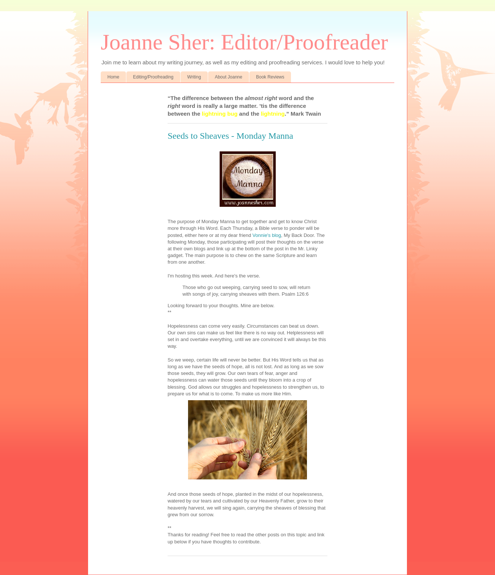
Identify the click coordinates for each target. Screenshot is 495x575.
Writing (194, 77)
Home (113, 77)
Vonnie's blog (266, 235)
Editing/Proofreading (153, 77)
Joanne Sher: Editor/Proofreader (244, 42)
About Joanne (228, 77)
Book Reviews (270, 77)
